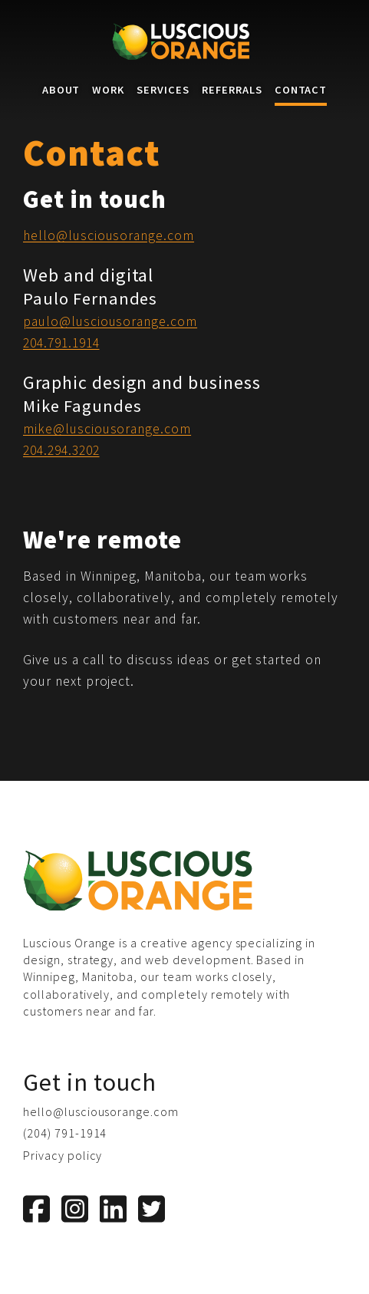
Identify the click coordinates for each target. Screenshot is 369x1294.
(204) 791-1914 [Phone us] (65, 1133)
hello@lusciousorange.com (108, 235)
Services (163, 90)
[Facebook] (36, 1209)
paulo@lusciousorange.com (110, 321)
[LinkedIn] (113, 1209)
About (61, 90)
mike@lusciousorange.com (107, 428)
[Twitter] (151, 1209)
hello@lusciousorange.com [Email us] (101, 1111)
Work (108, 90)
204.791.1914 (61, 342)
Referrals (232, 90)
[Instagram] (74, 1209)
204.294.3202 (61, 450)
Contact (301, 90)
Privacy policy (62, 1155)
